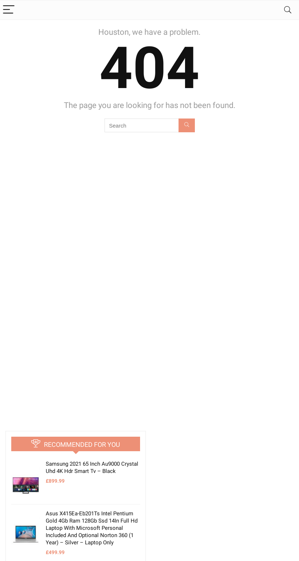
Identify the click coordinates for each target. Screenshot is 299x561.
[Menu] (8, 10)
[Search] (287, 10)
